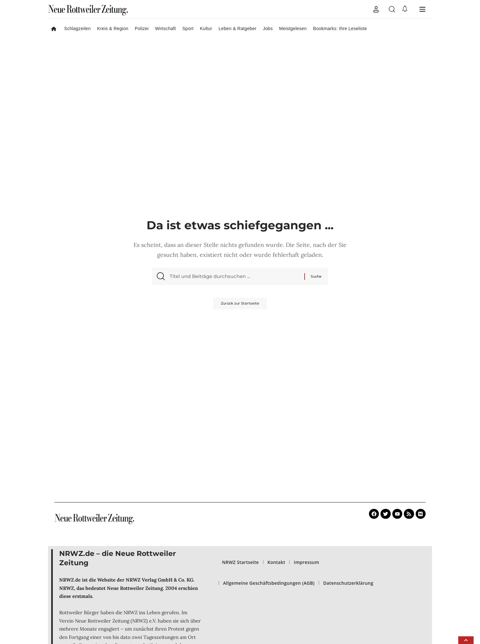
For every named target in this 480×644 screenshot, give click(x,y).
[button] (376, 9)
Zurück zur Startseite (240, 306)
